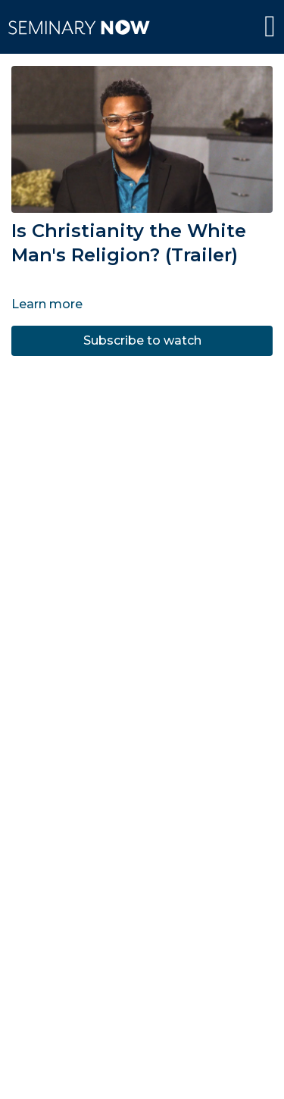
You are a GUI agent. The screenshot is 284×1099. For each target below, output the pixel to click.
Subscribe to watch (142, 340)
